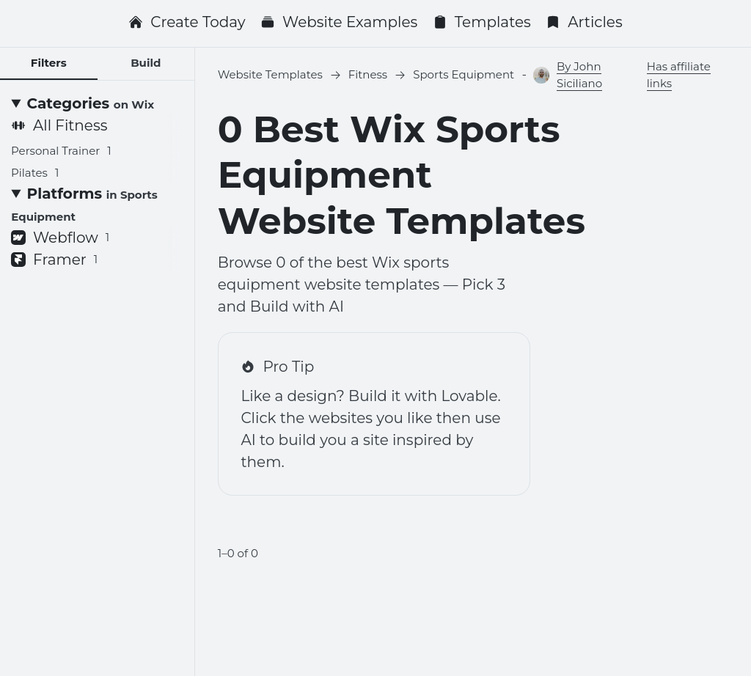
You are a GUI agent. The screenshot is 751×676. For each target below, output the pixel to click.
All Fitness (59, 125)
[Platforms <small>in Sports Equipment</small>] (97, 205)
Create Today (186, 22)
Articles (584, 22)
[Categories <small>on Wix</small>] (97, 103)
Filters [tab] (49, 63)
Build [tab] (146, 63)
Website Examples (338, 22)
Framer (54, 259)
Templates (482, 22)
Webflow (60, 237)
